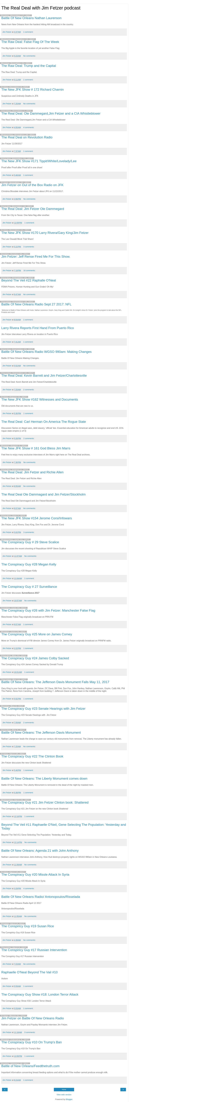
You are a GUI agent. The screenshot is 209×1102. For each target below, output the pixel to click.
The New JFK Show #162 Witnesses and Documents (39, 399)
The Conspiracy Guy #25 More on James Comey (36, 634)
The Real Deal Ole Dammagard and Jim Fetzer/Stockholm (43, 494)
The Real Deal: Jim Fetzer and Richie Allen (32, 472)
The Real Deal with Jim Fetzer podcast (40, 7)
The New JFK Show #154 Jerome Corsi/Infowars (36, 518)
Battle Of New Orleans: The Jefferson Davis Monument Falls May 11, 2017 (55, 682)
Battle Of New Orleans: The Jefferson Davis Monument (41, 732)
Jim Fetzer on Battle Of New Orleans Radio (32, 1018)
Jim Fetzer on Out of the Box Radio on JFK (32, 185)
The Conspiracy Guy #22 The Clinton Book (32, 756)
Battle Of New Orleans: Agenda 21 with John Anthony (40, 850)
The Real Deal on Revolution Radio (27, 137)
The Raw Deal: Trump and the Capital (28, 66)
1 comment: (28, 32)
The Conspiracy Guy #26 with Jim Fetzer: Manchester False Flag (48, 610)
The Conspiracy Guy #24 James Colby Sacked (35, 658)
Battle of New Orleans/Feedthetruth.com (30, 1066)
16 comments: (29, 270)
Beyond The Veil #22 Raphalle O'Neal (28, 280)
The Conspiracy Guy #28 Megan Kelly (28, 564)
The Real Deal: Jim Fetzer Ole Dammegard (32, 209)
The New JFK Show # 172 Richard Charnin (32, 89)
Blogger (69, 1099)
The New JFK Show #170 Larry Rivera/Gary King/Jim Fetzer (45, 233)
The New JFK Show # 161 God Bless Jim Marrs (35, 448)
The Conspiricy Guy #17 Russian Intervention (34, 950)
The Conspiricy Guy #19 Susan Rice (27, 926)
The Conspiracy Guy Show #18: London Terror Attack (39, 994)
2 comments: (28, 390)
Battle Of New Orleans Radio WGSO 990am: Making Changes (46, 352)
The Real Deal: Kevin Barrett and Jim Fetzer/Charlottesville (44, 375)
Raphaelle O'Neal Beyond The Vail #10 (29, 972)
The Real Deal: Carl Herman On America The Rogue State (43, 421)
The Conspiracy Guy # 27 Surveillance (29, 586)
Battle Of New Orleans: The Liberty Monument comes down (44, 778)
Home (64, 1090)
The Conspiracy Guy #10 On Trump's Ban (31, 1042)
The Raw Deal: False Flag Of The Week (30, 42)
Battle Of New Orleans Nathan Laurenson (31, 18)
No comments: (29, 56)
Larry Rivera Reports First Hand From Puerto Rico (37, 328)
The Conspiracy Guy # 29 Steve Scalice (30, 542)
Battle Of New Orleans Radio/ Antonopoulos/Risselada (40, 897)
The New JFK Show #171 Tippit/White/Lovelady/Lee (39, 161)
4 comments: (28, 127)
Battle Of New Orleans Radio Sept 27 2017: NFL (36, 304)
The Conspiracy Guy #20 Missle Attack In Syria (35, 874)
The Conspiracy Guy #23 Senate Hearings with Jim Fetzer (43, 708)
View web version (64, 1095)
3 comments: (28, 247)
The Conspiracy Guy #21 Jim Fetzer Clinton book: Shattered (45, 802)
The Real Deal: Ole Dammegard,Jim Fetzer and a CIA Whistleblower (51, 113)
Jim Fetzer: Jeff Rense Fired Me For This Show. (35, 256)
